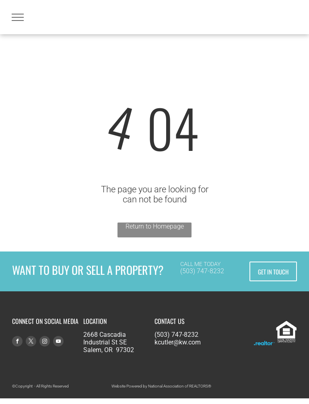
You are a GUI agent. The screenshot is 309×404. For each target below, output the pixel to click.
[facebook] (17, 342)
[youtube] (58, 342)
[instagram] (44, 342)
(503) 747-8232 (202, 271)
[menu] (17, 17)
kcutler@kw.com (177, 342)
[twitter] (31, 342)
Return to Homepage (155, 226)
